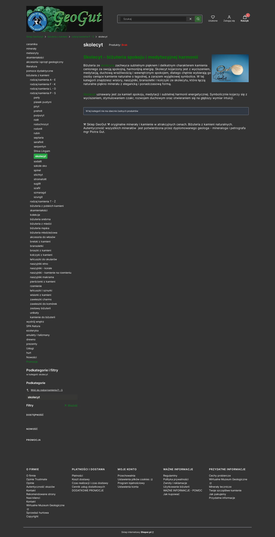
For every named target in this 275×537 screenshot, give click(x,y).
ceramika (31, 44)
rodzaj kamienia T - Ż (43, 201)
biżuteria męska (39, 228)
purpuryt (39, 115)
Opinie (30, 483)
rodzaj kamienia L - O (43, 88)
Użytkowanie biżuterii (176, 486)
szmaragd (40, 192)
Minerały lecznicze (220, 486)
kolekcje (35, 214)
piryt (36, 106)
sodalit (38, 161)
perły (37, 97)
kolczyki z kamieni (41, 254)
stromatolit (40, 179)
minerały (31, 48)
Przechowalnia (126, 475)
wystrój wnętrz (35, 321)
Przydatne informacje (222, 497)
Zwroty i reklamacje (175, 483)
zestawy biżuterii (40, 308)
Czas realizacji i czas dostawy (90, 483)
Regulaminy (170, 475)
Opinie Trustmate (36, 479)
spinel (37, 170)
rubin (37, 133)
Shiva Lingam (42, 150)
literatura (31, 66)
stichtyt (38, 174)
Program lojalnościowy (131, 483)
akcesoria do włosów (42, 237)
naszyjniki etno (39, 263)
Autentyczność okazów (40, 486)
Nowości (31, 357)
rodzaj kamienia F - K (43, 84)
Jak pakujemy (217, 494)
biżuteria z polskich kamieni (47, 205)
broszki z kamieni (40, 250)
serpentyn (40, 146)
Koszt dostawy (81, 479)
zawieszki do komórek (43, 303)
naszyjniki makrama (42, 277)
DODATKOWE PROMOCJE (88, 490)
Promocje (32, 361)
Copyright (32, 516)
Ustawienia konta (128, 486)
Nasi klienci (33, 497)
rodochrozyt (41, 124)
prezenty (31, 343)
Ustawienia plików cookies (134, 479)
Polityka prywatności (175, 479)
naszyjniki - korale (41, 268)
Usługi (30, 348)
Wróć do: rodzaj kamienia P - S (44, 390)
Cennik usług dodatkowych (88, 486)
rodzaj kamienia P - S (83, 36)
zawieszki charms (41, 299)
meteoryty (32, 53)
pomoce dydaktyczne (39, 70)
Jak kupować (171, 494)
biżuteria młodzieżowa (43, 232)
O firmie (31, 475)
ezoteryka (32, 330)
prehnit (38, 110)
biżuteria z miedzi (41, 223)
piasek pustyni (42, 102)
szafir (37, 188)
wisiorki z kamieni (40, 294)
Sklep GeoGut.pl (34, 36)
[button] (198, 19)
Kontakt (31, 490)
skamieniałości (35, 57)
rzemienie (36, 286)
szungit (38, 196)
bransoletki (36, 245)
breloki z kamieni (40, 241)
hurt (28, 352)
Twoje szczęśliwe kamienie (225, 490)
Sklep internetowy (136, 532)
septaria (39, 137)
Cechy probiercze (220, 475)
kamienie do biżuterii (42, 317)
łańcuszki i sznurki (41, 290)
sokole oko (40, 165)
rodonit (38, 128)
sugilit (37, 183)
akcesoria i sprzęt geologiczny (44, 61)
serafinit (38, 142)
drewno (30, 339)
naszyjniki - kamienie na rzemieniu (50, 272)
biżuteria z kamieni (57, 36)
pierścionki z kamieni (42, 281)
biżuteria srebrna (40, 219)
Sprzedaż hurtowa (37, 512)
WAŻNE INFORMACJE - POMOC (182, 490)
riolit (36, 119)
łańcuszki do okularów (43, 259)
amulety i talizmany (38, 334)
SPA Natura (33, 326)
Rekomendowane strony (41, 494)
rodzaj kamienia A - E (43, 79)
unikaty (34, 312)
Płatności (77, 475)
